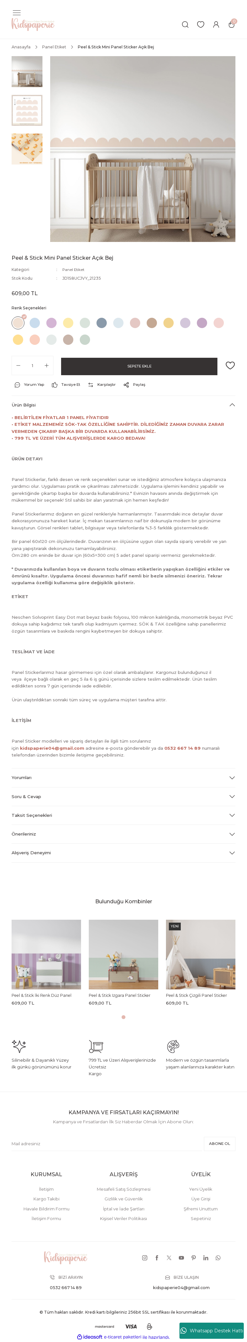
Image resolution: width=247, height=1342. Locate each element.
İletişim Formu (46, 1218)
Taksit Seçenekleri (32, 814)
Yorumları (22, 777)
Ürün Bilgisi (24, 404)
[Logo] (33, 24)
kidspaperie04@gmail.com (52, 747)
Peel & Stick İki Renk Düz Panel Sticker (41, 996)
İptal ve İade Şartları (123, 1208)
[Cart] (231, 24)
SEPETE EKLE (139, 365)
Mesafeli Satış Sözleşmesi (124, 1189)
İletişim (46, 1189)
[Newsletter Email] (106, 1144)
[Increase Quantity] (46, 365)
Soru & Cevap (26, 796)
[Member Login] (216, 24)
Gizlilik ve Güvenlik (124, 1198)
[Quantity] (32, 365)
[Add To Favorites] (230, 365)
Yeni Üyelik (200, 1189)
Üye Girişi (200, 1198)
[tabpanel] (46, 964)
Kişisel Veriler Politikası (123, 1218)
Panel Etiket (74, 269)
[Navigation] (17, 13)
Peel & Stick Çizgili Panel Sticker (196, 995)
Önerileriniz (24, 833)
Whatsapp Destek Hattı (211, 1330)
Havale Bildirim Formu (46, 1208)
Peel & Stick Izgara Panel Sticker (120, 995)
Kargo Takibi (46, 1198)
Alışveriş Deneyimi (31, 852)
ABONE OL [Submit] (218, 1143)
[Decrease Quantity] (18, 365)
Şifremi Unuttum (201, 1208)
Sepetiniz (201, 1218)
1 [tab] (123, 1017)
